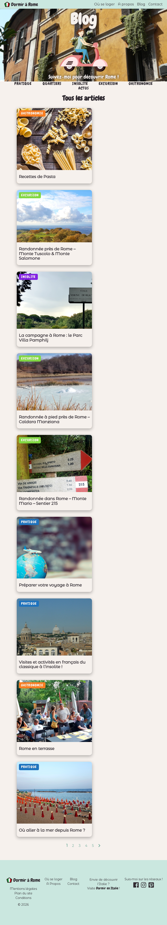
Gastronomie (141, 83)
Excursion (108, 83)
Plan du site (23, 893)
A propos (126, 4)
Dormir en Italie (107, 888)
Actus (83, 88)
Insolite (80, 83)
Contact (155, 4)
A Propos (53, 884)
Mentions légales (23, 888)
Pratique (23, 83)
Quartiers (52, 83)
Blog (141, 4)
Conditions (23, 898)
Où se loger (104, 4)
